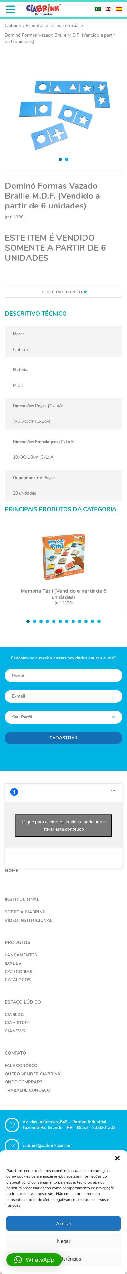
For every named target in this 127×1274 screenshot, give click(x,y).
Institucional (22, 899)
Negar (63, 1241)
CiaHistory (17, 1023)
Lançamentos (21, 955)
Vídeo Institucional (28, 920)
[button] (117, 1158)
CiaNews (15, 1031)
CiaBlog (14, 1015)
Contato (15, 1053)
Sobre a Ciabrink (25, 912)
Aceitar (63, 1223)
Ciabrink (13, 25)
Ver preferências (63, 1259)
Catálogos (18, 980)
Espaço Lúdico (23, 1002)
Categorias (18, 972)
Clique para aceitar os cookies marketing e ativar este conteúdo (64, 825)
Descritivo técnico (64, 291)
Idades (13, 963)
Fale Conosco (21, 1066)
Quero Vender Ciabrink (33, 1074)
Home (11, 871)
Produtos (35, 25)
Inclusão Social (64, 25)
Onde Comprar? (23, 1082)
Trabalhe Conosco (27, 1090)
